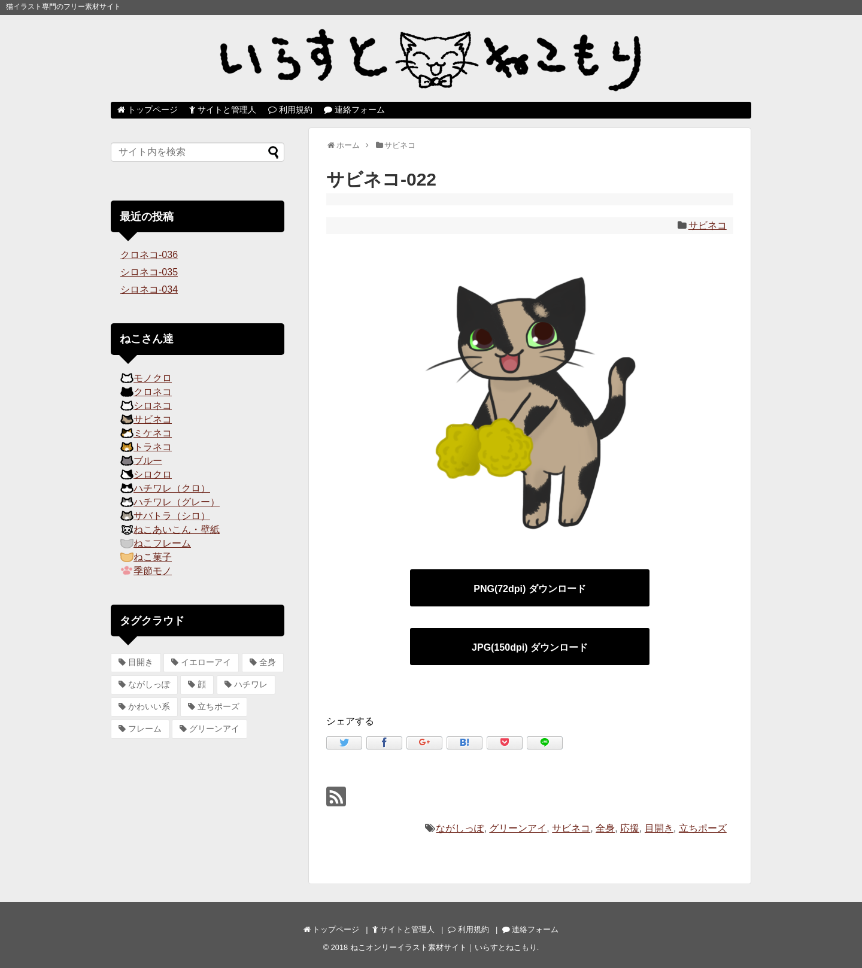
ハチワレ (251, 684)
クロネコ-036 (149, 255)
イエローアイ (206, 662)
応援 (629, 828)
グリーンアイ (518, 828)
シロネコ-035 (149, 272)
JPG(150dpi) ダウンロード (530, 647)
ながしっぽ (460, 828)
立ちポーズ (703, 828)
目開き (659, 828)
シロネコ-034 (149, 289)
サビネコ (707, 225)
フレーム (145, 728)
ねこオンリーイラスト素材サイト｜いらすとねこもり (443, 947)
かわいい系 (149, 706)
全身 (605, 828)
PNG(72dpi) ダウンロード (530, 589)
